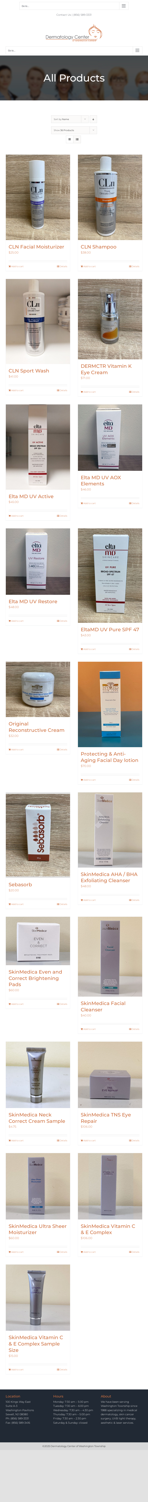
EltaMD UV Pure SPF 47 (110, 630)
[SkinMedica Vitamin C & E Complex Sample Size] (38, 1298)
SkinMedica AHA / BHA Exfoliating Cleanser (109, 877)
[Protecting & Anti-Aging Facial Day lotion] (110, 704)
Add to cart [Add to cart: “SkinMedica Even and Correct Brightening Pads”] (17, 1004)
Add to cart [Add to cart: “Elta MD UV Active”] (17, 515)
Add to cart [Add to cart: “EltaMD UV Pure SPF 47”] (89, 649)
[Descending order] (93, 119)
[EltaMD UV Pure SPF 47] (110, 575)
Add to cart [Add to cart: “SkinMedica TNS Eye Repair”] (89, 1140)
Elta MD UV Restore (33, 602)
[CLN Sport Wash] (38, 321)
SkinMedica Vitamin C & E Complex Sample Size (36, 1343)
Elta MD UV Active (31, 496)
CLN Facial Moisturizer (36, 247)
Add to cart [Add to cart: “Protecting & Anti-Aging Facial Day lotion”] (89, 779)
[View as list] (77, 139)
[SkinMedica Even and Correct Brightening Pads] (38, 941)
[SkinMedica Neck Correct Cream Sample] (38, 1075)
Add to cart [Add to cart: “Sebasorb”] (17, 904)
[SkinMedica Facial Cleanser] (110, 957)
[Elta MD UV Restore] (38, 561)
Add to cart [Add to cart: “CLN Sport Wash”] (17, 390)
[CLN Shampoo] (110, 197)
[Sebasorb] (38, 835)
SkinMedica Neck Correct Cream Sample (37, 1118)
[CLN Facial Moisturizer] (38, 197)
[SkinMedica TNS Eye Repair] (110, 1075)
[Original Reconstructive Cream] (38, 689)
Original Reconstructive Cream (36, 727)
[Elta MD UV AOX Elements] (110, 437)
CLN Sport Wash (29, 371)
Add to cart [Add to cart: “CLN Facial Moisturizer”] (17, 266)
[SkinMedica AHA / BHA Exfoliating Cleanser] (110, 830)
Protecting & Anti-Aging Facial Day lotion (109, 757)
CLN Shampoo (99, 247)
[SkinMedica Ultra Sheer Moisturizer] (38, 1186)
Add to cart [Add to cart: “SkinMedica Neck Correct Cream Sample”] (17, 1140)
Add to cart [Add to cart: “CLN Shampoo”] (89, 266)
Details (63, 266)
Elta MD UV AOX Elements (101, 481)
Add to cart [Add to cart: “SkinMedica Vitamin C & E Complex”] (89, 1252)
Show (64, 130)
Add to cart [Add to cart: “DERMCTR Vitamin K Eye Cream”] (89, 391)
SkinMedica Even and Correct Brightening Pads (35, 978)
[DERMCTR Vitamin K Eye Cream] (110, 319)
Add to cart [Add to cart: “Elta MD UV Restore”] (17, 620)
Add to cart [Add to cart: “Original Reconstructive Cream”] (17, 749)
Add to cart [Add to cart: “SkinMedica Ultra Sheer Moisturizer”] (17, 1252)
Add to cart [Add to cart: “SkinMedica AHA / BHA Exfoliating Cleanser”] (89, 900)
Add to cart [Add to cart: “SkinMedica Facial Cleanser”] (89, 1029)
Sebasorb (20, 885)
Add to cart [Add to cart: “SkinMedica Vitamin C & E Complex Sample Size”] (17, 1369)
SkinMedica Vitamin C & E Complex (108, 1229)
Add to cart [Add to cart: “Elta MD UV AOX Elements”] (89, 503)
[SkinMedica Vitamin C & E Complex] (110, 1186)
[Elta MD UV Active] (38, 447)
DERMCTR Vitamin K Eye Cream (106, 369)
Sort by (61, 119)
